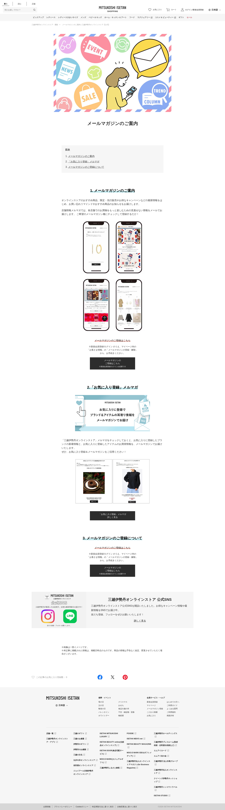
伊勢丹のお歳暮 (79, 749)
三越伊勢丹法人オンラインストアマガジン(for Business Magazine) (138, 764)
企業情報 (46, 807)
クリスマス (122, 702)
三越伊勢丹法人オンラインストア (165, 771)
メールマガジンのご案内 (81, 156)
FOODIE (130, 733)
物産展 (121, 716)
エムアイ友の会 (160, 756)
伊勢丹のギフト (79, 744)
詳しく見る (140, 621)
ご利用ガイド (172, 705)
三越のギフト (78, 733)
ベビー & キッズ (95, 17)
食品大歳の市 (123, 709)
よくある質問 (172, 709)
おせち (121, 705)
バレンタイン (103, 712)
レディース (50, 17)
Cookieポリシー (82, 807)
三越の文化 (77, 755)
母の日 (101, 702)
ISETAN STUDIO (161, 796)
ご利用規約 (171, 712)
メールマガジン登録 (155, 709)
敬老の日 (102, 709)
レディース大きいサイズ (68, 17)
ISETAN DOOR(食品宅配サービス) (111, 752)
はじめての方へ (173, 702)
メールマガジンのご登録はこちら (112, 363)
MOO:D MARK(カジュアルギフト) (111, 760)
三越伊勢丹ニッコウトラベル (165, 787)
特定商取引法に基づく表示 (103, 807)
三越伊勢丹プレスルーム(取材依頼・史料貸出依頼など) (166, 743)
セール (189, 17)
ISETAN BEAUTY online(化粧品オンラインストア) (112, 743)
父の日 (101, 705)
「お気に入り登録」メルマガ (83, 161)
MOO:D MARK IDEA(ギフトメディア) (139, 754)
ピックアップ (38, 17)
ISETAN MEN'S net (134, 739)
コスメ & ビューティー (164, 17)
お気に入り (151, 716)
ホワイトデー (103, 716)
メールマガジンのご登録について (86, 167)
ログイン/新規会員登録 (194, 10)
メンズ (83, 17)
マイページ (151, 705)
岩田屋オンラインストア (83, 765)
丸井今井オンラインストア (84, 760)
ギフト (181, 17)
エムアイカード (160, 751)
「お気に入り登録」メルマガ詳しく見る (112, 515)
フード (132, 17)
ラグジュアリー (143, 17)
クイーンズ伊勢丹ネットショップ (165, 780)
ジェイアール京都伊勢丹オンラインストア (83, 772)
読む (19, 4)
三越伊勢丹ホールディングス (165, 733)
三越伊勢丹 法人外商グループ (166, 761)
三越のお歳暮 (78, 739)
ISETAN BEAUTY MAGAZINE (139, 744)
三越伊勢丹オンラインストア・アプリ (57, 740)
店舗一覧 (49, 733)
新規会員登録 (152, 702)
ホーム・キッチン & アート (115, 17)
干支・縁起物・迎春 (126, 712)
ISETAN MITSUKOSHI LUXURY (109, 735)
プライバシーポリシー (63, 807)
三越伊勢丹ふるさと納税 (110, 768)
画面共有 (170, 716)
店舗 (33, 4)
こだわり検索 (152, 712)
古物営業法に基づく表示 (127, 807)
